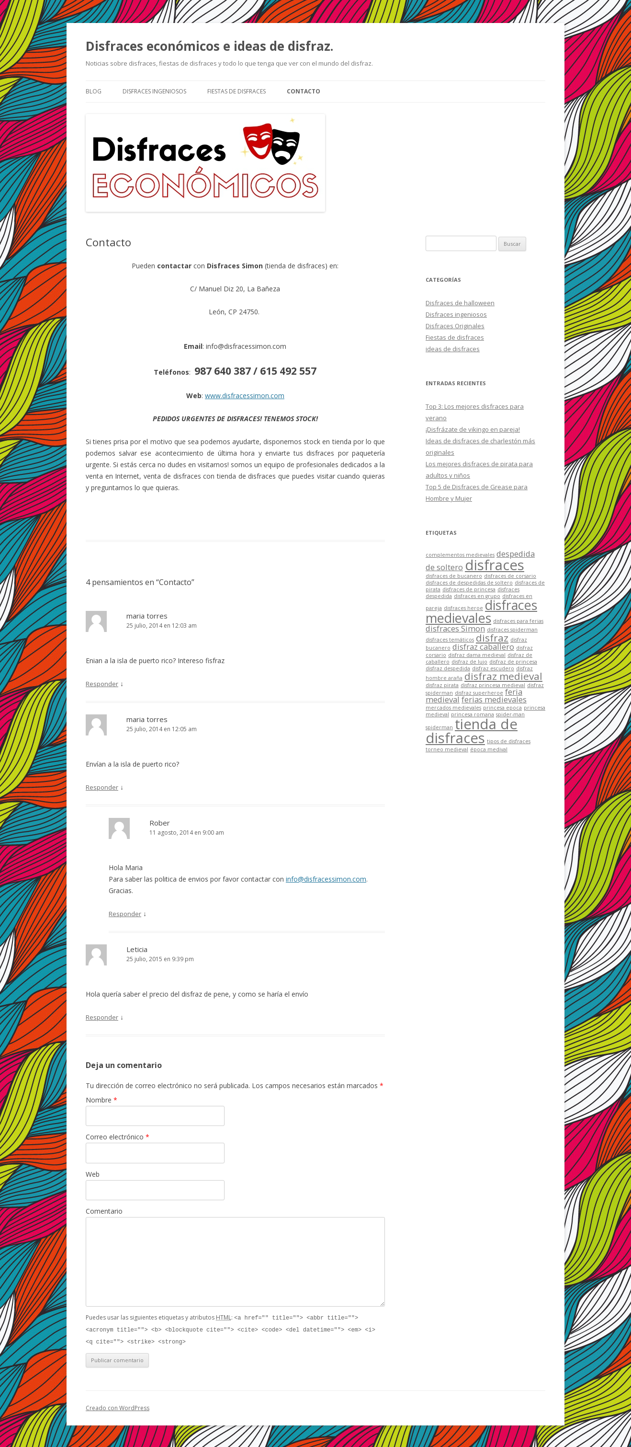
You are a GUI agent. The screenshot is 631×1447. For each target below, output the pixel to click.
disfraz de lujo (469, 661)
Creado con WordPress (117, 1406)
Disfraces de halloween (460, 303)
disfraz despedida (448, 668)
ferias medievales (494, 699)
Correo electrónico (117, 1136)
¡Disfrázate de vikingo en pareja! (473, 429)
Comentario (104, 1211)
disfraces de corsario (510, 576)
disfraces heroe (463, 608)
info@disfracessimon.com (326, 879)
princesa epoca (502, 707)
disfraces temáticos (450, 639)
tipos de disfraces (508, 741)
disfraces (494, 564)
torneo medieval (447, 749)
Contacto (303, 91)
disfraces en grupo (477, 596)
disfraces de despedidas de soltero (469, 582)
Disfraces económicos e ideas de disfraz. (209, 46)
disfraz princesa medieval (493, 685)
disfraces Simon (455, 628)
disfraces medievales (481, 611)
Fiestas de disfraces (236, 91)
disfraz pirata (442, 685)
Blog (93, 91)
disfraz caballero (483, 646)
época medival (488, 749)
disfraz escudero (493, 668)
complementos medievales (460, 554)
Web (93, 1174)
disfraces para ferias (518, 621)
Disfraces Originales (455, 326)
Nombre (101, 1099)
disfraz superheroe (479, 692)
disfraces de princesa (469, 589)
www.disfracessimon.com (244, 395)
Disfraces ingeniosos (154, 91)
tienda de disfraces (472, 730)
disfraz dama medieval (477, 655)
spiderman (439, 727)
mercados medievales (453, 707)
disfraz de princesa (513, 661)
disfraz (492, 637)
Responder (102, 683)
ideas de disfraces (453, 349)
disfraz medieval (503, 676)
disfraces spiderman (512, 629)
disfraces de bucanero (454, 576)
